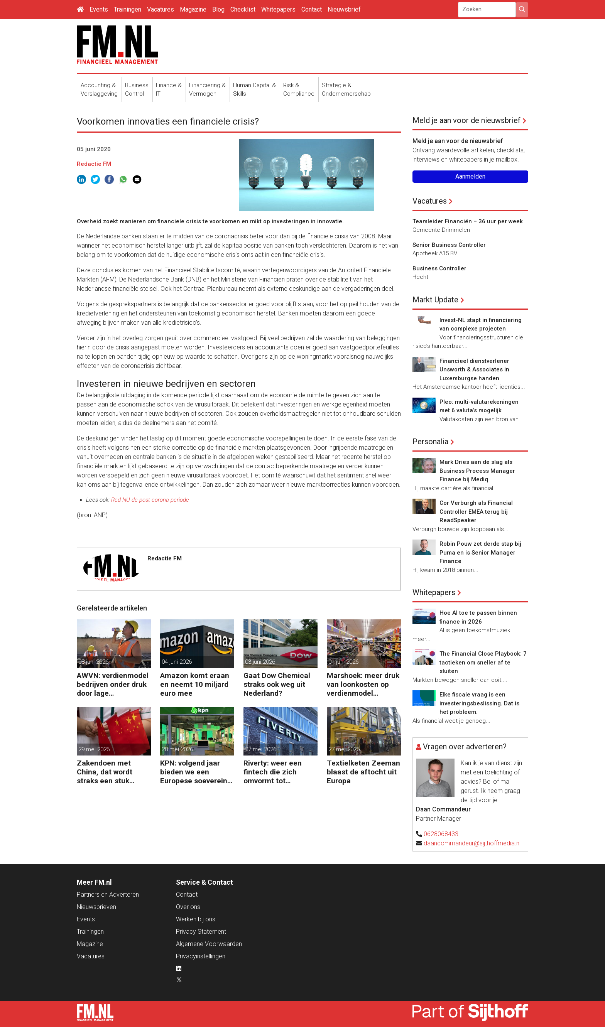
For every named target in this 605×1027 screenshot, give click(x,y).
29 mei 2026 (94, 749)
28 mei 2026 (177, 749)
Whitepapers (278, 9)
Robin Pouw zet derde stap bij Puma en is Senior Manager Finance (480, 552)
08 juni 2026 (93, 661)
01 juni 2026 (343, 661)
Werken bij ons (195, 919)
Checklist (242, 9)
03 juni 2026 (260, 661)
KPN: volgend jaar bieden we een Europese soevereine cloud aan (196, 772)
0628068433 (441, 834)
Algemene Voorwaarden (209, 944)
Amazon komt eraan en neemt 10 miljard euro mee (194, 684)
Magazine (193, 9)
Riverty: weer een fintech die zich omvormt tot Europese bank (272, 772)
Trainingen (127, 9)
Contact (311, 9)
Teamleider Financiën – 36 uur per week (467, 221)
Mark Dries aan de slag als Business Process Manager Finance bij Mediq (477, 471)
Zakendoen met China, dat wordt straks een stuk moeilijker (104, 772)
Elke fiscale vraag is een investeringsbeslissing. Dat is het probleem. (479, 703)
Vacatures (160, 9)
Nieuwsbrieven (96, 907)
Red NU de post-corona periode (150, 499)
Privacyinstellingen (200, 956)
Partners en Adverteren (108, 894)
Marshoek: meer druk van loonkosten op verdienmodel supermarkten (363, 684)
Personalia (430, 441)
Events (99, 9)
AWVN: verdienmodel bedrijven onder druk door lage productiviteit (113, 684)
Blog (218, 9)
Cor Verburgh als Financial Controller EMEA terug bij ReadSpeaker (476, 511)
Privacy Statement (201, 931)
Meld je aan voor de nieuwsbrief (466, 120)
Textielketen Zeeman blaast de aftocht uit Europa (363, 772)
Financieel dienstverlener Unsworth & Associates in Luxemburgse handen (474, 370)
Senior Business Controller (449, 244)
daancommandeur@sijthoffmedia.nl (472, 843)
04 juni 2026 (177, 661)
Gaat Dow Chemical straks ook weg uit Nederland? (276, 684)
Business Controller (439, 268)
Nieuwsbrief (344, 9)
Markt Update (435, 299)
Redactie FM (94, 163)
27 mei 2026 (260, 749)
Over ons (188, 907)
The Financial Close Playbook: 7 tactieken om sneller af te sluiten (483, 662)
